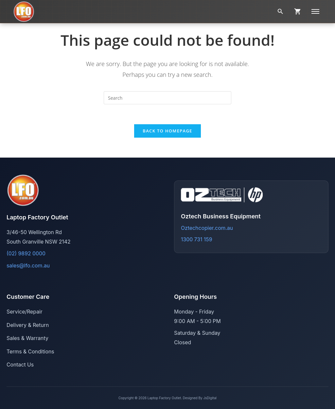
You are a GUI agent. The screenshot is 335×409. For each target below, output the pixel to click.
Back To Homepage (167, 131)
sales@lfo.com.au (28, 266)
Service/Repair (25, 312)
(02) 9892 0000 (26, 253)
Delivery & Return (28, 325)
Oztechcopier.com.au (207, 228)
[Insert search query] (167, 97)
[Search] (280, 11)
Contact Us (20, 365)
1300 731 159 (196, 239)
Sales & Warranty (27, 338)
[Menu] (315, 11)
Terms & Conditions (30, 352)
